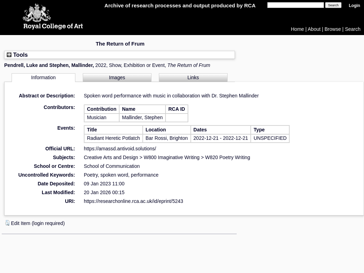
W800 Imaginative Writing (172, 157)
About (314, 29)
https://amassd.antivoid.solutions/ (120, 148)
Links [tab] (193, 77)
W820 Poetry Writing (227, 157)
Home (297, 29)
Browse (333, 29)
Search (352, 29)
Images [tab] (117, 77)
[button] (7, 223)
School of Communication (112, 166)
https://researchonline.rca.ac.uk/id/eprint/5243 (133, 201)
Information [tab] (43, 77)
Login (354, 5)
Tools (17, 55)
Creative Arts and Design (111, 157)
